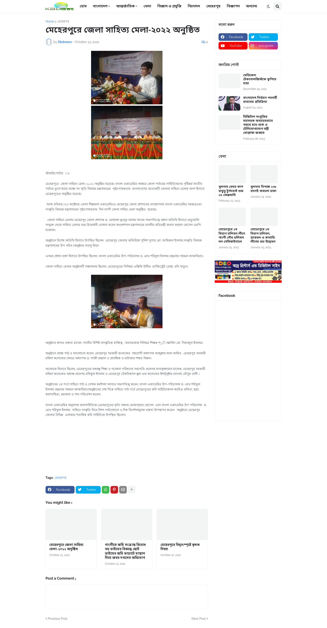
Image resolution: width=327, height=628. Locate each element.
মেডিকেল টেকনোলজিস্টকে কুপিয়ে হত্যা (259, 80)
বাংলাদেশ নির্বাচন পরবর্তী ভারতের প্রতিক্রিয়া (260, 100)
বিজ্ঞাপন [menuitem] (233, 6)
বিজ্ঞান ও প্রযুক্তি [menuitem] (169, 6)
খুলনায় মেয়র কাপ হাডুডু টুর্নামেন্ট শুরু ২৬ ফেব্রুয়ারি (231, 191)
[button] (268, 6)
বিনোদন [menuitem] (194, 6)
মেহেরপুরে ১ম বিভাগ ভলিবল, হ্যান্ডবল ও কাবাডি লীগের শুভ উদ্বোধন (262, 236)
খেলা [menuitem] (147, 6)
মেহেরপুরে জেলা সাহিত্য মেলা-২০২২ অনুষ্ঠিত (66, 547)
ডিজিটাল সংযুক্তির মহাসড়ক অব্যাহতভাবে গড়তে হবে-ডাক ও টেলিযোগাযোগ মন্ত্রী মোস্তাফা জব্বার (258, 125)
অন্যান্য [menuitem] (251, 6)
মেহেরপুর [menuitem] (213, 6)
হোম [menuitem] (83, 6)
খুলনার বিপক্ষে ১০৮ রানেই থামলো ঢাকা (263, 189)
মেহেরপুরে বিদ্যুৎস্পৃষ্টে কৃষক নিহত (180, 547)
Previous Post (57, 618)
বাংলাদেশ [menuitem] (100, 6)
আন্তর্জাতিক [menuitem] (125, 6)
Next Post (199, 618)
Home (50, 21)
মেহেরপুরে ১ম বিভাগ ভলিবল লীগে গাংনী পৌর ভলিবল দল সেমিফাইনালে (232, 236)
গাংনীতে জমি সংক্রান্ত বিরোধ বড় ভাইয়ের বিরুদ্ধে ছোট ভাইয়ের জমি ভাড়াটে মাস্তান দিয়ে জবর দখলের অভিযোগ (125, 551)
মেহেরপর (63, 21)
